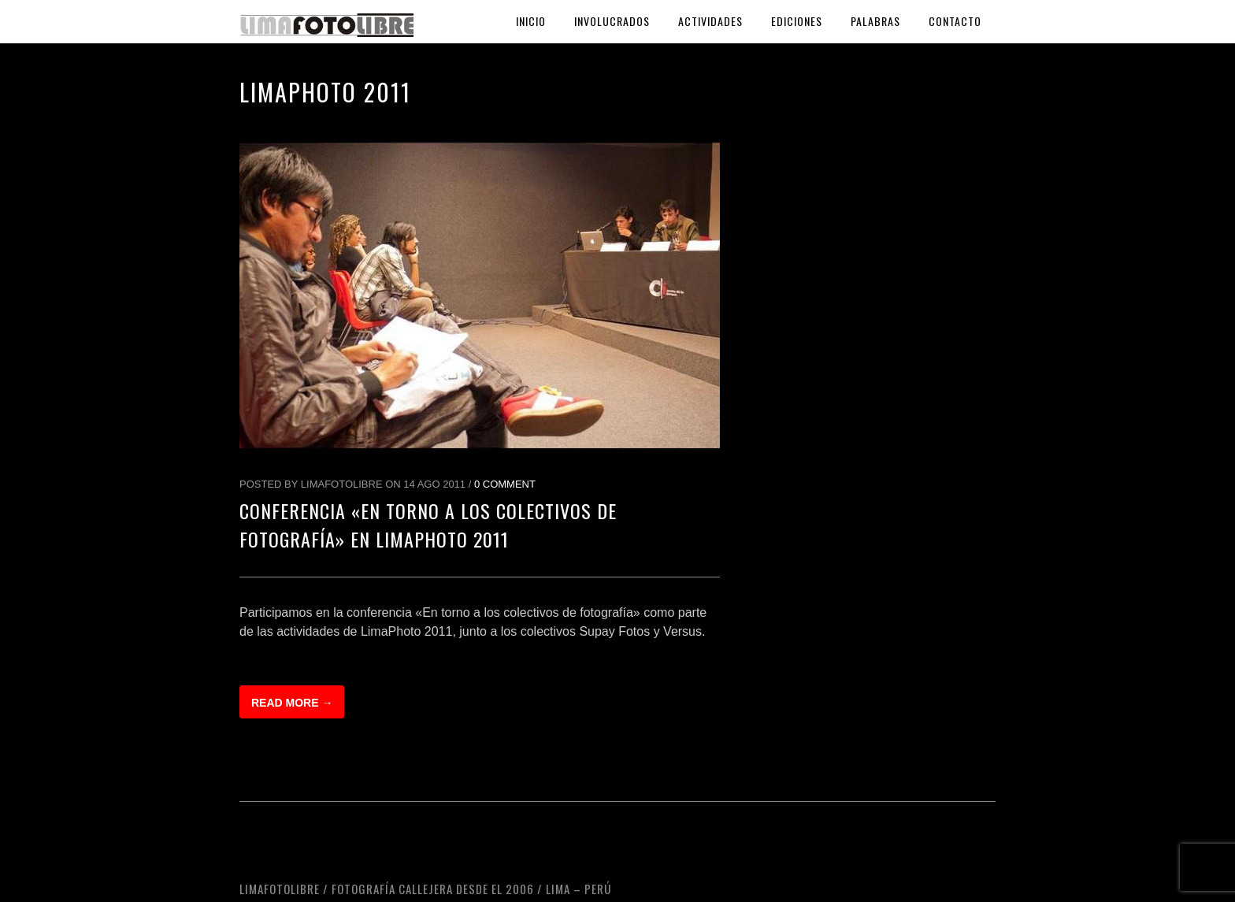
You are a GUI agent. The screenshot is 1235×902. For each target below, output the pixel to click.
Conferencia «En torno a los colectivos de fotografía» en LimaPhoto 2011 (428, 524)
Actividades (710, 21)
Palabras (875, 21)
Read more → (291, 702)
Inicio (531, 21)
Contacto (955, 21)
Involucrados (612, 21)
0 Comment (505, 484)
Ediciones (796, 21)
